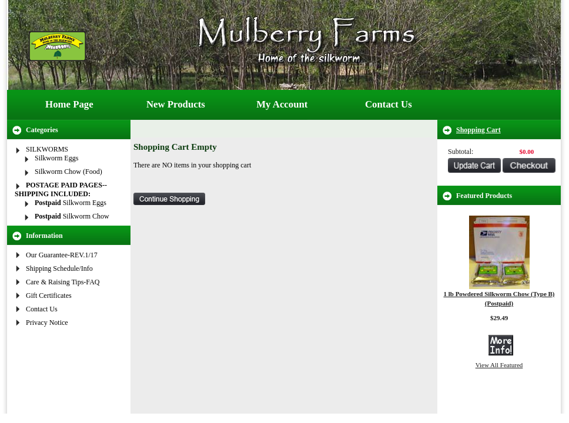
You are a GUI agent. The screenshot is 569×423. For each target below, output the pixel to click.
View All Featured (499, 364)
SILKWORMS (47, 149)
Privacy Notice (47, 322)
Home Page (69, 104)
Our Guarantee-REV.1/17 (62, 255)
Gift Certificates (49, 295)
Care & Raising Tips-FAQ (62, 282)
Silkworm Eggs (56, 158)
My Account (281, 104)
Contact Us (388, 104)
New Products (175, 104)
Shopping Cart (478, 130)
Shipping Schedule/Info (59, 268)
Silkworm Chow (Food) (68, 171)
